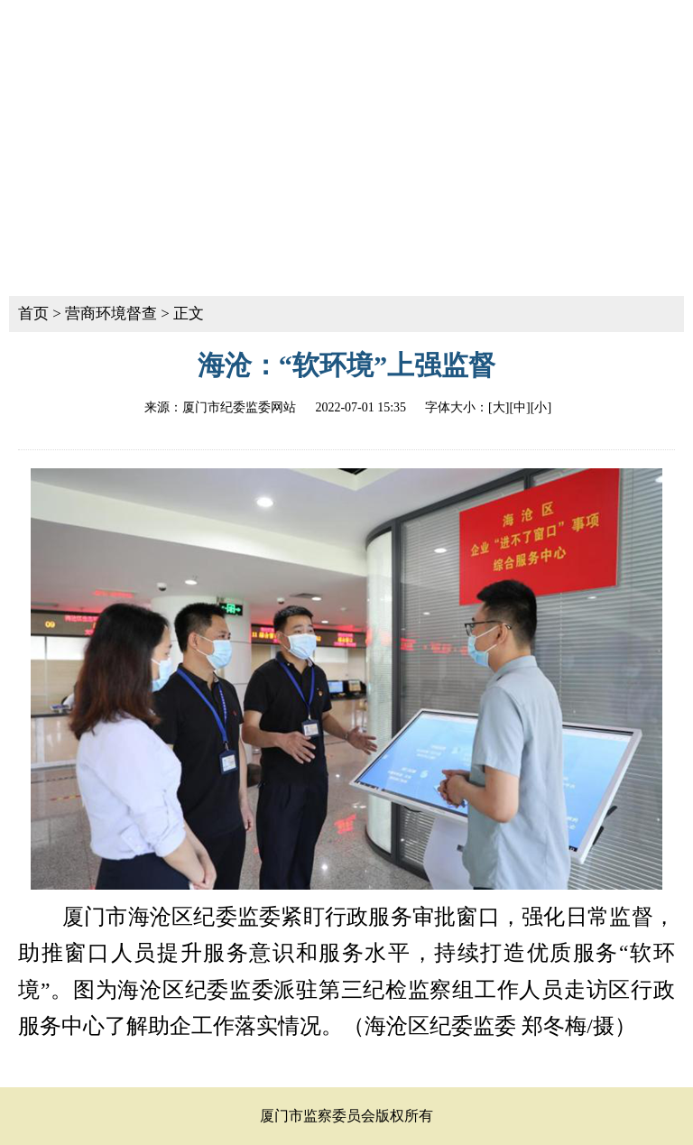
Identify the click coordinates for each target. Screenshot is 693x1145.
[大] (498, 407)
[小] (541, 407)
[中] (519, 407)
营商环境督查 (111, 313)
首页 (33, 313)
